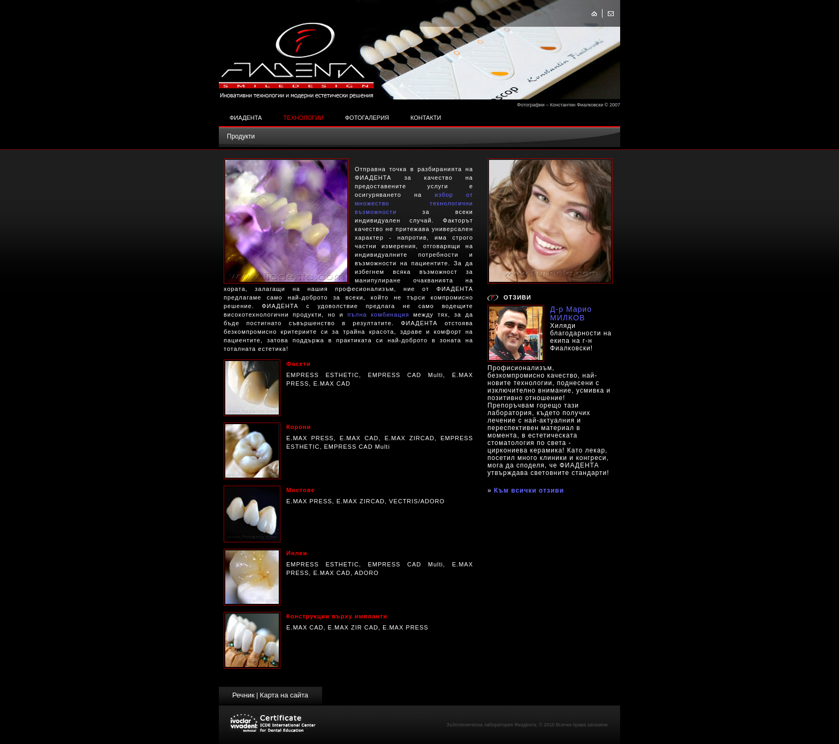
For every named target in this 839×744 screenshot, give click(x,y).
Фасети (298, 364)
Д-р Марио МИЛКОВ (571, 313)
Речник (243, 695)
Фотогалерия (367, 117)
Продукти (241, 136)
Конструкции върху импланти (336, 616)
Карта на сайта (284, 695)
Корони (298, 427)
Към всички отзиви (529, 490)
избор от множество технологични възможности (414, 203)
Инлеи (296, 553)
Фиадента (246, 117)
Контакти (425, 117)
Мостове (300, 490)
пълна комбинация (378, 314)
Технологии (303, 117)
